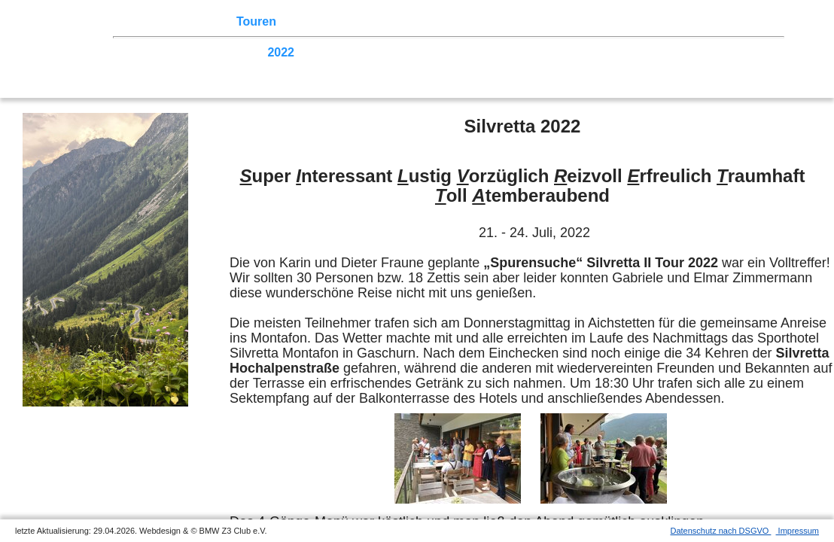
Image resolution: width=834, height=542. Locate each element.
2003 (280, 66)
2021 (315, 52)
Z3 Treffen (199, 21)
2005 (212, 66)
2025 (178, 52)
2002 (315, 66)
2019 (383, 52)
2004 (246, 66)
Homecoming (374, 66)
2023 (246, 52)
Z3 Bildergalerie (534, 21)
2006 (178, 66)
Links (602, 21)
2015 (521, 52)
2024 (212, 52)
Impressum (797, 530)
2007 (143, 66)
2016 (487, 52)
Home (146, 21)
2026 (143, 52)
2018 (418, 52)
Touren (256, 21)
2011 (658, 52)
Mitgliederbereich (675, 21)
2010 (693, 52)
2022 (280, 52)
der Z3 (463, 21)
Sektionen (408, 21)
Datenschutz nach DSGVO (721, 530)
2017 (452, 52)
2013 (590, 52)
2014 (555, 52)
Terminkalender (328, 21)
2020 (350, 52)
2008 (761, 52)
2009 (727, 52)
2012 (624, 52)
